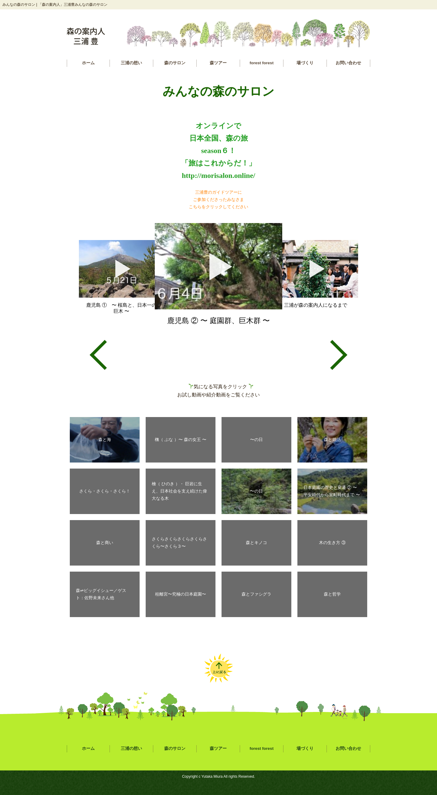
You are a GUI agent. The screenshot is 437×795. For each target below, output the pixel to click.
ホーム (88, 63)
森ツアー (218, 63)
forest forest (262, 63)
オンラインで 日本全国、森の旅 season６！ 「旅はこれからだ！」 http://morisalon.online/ (218, 150)
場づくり (304, 63)
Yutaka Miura (212, 776)
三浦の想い (131, 63)
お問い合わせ (348, 63)
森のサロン (174, 63)
